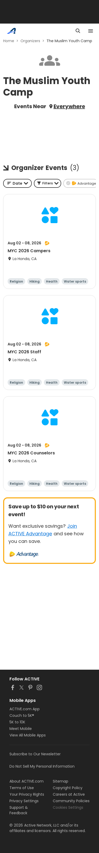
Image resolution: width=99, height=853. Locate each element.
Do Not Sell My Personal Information (42, 766)
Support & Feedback (18, 810)
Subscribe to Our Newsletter (35, 754)
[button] (47, 183)
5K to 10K (17, 722)
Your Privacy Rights (26, 794)
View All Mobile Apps (27, 735)
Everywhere (69, 106)
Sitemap (60, 781)
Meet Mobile (20, 728)
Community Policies (71, 801)
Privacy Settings (24, 801)
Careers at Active (69, 794)
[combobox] (17, 183)
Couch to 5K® (21, 715)
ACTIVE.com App (24, 709)
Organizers (30, 40)
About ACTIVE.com (26, 781)
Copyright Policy (67, 787)
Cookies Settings (68, 807)
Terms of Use (21, 787)
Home (8, 40)
